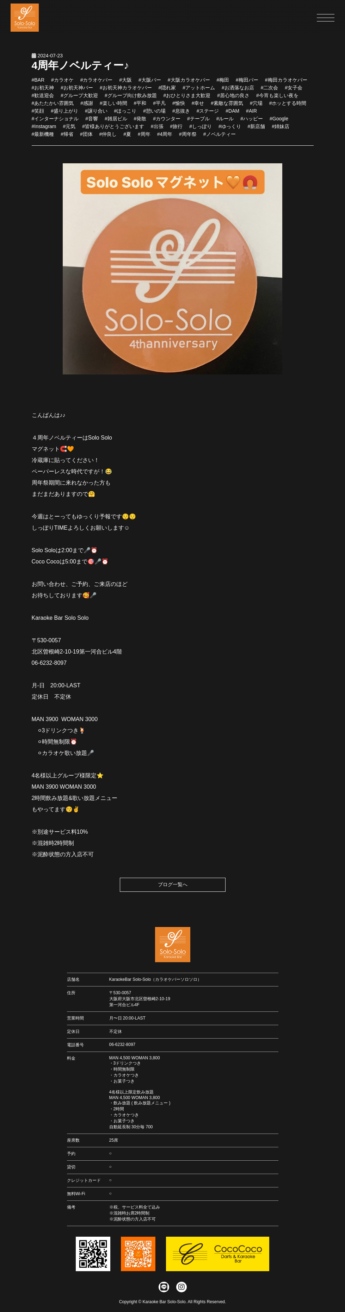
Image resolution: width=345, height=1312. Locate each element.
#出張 (157, 131)
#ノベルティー (219, 139)
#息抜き (181, 116)
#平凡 (159, 108)
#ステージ (208, 116)
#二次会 (269, 92)
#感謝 (86, 108)
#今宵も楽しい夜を (277, 100)
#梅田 (222, 85)
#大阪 (125, 85)
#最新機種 (43, 139)
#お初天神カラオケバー (126, 92)
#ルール (225, 123)
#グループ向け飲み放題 (131, 100)
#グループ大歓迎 (79, 100)
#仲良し (108, 139)
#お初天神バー (77, 92)
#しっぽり (200, 131)
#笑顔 (38, 116)
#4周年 (165, 139)
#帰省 (67, 139)
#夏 (127, 139)
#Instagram (44, 131)
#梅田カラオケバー (286, 85)
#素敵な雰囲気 (227, 108)
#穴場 (256, 108)
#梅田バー (247, 85)
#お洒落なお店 (238, 92)
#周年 (144, 139)
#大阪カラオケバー (189, 85)
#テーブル (198, 123)
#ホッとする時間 (288, 108)
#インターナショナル (55, 123)
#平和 (140, 108)
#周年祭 (188, 139)
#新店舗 (256, 131)
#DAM (232, 116)
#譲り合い (96, 116)
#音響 (91, 123)
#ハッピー (251, 123)
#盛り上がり (64, 116)
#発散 (140, 123)
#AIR (251, 116)
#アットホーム (199, 92)
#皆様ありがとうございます (113, 131)
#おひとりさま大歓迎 (187, 100)
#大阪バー (149, 85)
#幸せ (198, 108)
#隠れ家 (167, 92)
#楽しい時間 (113, 108)
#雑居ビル (116, 123)
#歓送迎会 (43, 100)
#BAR (38, 85)
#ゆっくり (229, 131)
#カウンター (166, 123)
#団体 (86, 139)
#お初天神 (43, 92)
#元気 (69, 131)
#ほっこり (125, 116)
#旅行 (176, 131)
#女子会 (293, 92)
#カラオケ (62, 85)
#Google (279, 123)
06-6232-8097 (122, 1044)
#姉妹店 (280, 131)
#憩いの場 (154, 116)
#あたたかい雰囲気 (53, 108)
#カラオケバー (96, 85)
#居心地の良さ (233, 100)
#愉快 (178, 108)
